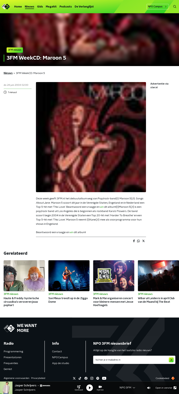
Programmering (13, 351)
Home (18, 6)
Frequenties (11, 363)
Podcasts (66, 6)
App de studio (60, 363)
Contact (57, 351)
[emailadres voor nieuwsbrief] (134, 360)
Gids (40, 6)
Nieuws (29, 6)
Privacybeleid (38, 378)
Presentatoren (12, 357)
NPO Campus (157, 6)
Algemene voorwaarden (16, 378)
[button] (78, 388)
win (102, 207)
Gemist (8, 369)
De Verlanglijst (84, 6)
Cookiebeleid (162, 378)
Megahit (51, 6)
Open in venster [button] (165, 387)
